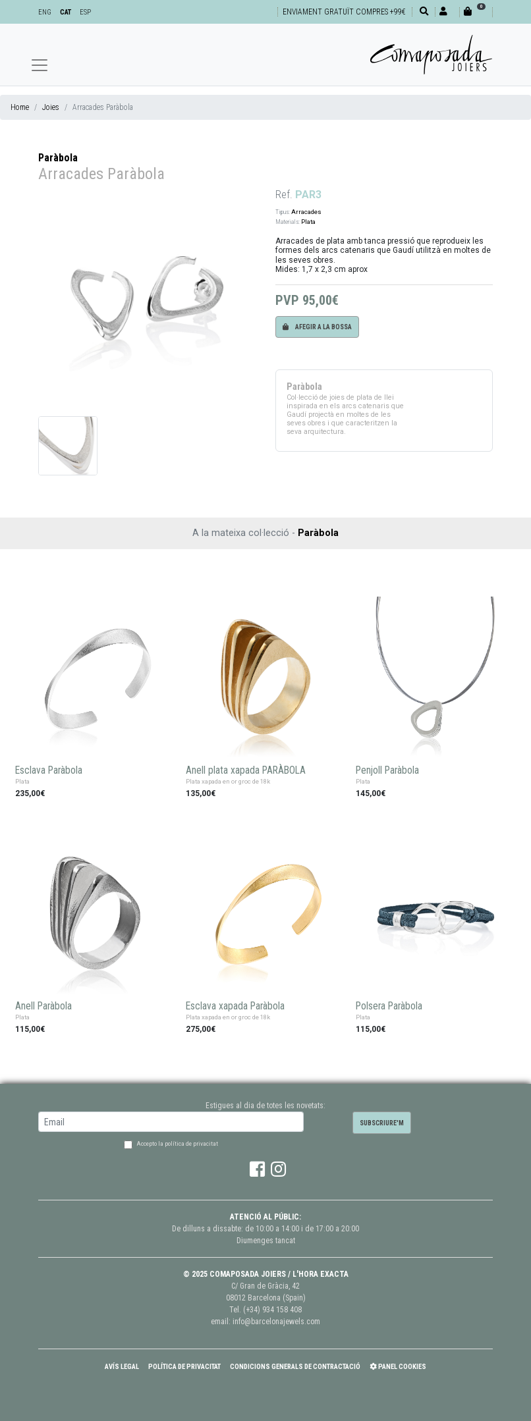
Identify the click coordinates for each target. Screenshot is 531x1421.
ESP (85, 12)
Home (20, 107)
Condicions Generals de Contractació (295, 1366)
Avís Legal (122, 1366)
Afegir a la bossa (317, 327)
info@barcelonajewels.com (276, 1321)
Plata (308, 221)
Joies (50, 107)
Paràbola (58, 157)
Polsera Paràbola (389, 1006)
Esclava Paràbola (48, 770)
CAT (65, 12)
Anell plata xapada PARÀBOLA (246, 770)
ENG (44, 12)
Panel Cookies (398, 1366)
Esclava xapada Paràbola (235, 1006)
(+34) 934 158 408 (272, 1309)
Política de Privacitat (184, 1366)
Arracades (306, 211)
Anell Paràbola (43, 1006)
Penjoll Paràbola (387, 770)
